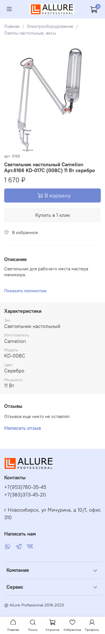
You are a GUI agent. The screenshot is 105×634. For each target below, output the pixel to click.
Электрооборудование (50, 26)
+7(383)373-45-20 (25, 495)
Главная (12, 26)
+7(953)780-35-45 (25, 487)
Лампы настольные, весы (30, 33)
